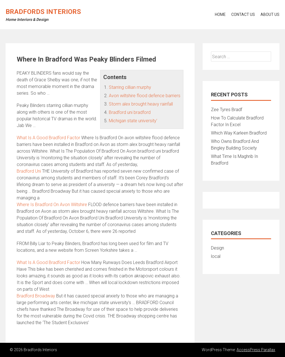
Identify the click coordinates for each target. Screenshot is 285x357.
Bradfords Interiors (43, 12)
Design (217, 248)
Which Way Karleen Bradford (239, 133)
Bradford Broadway (36, 296)
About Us (270, 14)
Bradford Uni (29, 171)
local (215, 256)
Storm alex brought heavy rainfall (141, 104)
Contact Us (243, 14)
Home (220, 14)
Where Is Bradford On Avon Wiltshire (52, 204)
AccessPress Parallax (256, 350)
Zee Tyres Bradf (226, 109)
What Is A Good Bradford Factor (48, 137)
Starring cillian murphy (130, 87)
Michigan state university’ (133, 120)
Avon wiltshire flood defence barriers (144, 95)
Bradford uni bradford (130, 112)
